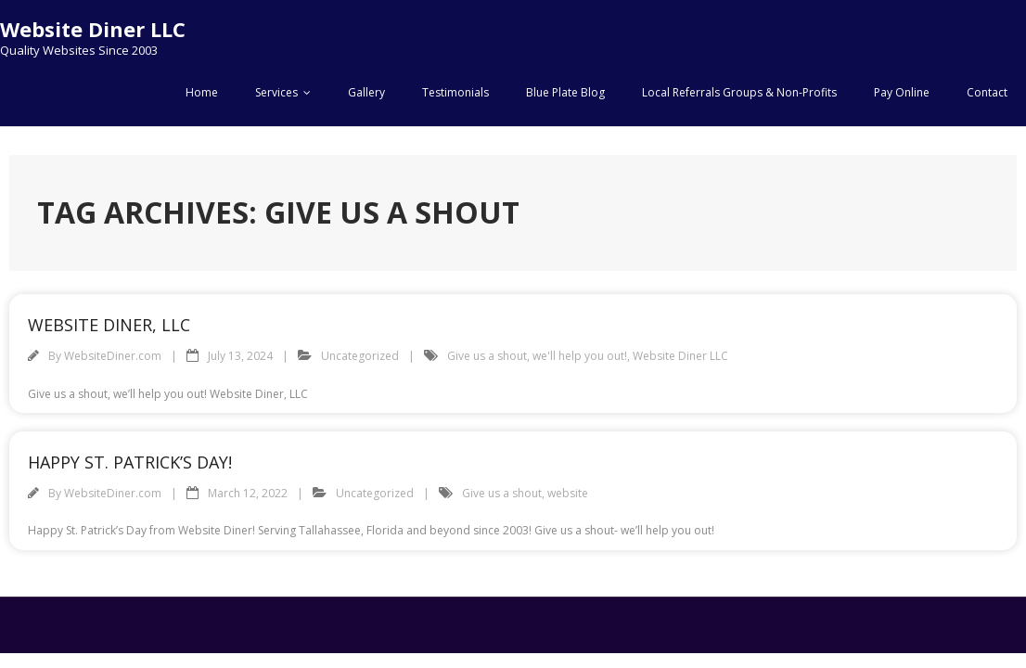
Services (276, 92)
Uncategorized (360, 356)
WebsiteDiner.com (112, 356)
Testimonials (455, 92)
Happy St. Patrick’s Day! (130, 462)
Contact (987, 92)
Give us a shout (487, 356)
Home (202, 92)
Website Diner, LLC (109, 325)
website (567, 493)
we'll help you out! (579, 356)
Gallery (366, 92)
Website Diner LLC (680, 356)
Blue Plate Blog (565, 92)
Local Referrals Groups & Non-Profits (739, 92)
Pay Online (902, 92)
